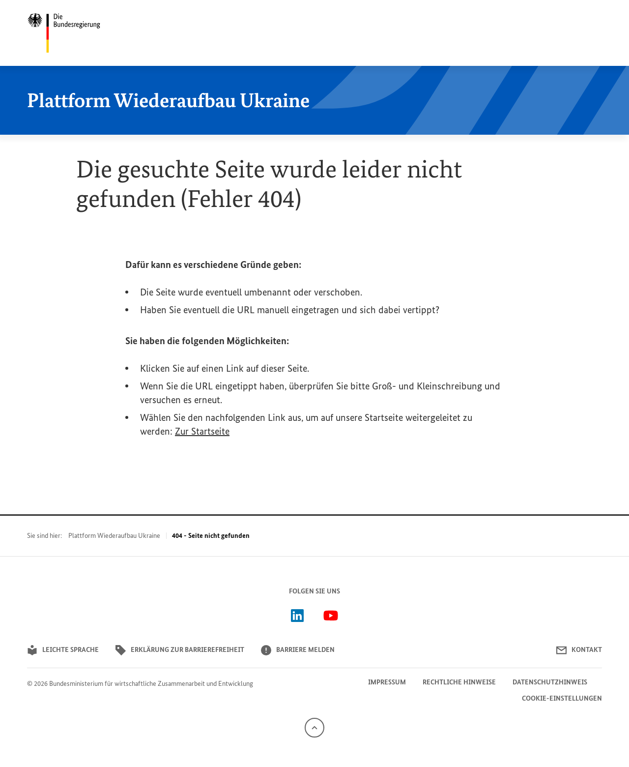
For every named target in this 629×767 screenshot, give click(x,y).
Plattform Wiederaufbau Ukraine (114, 535)
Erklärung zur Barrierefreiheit (179, 650)
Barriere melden (298, 650)
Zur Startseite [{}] (202, 431)
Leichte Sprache (63, 650)
